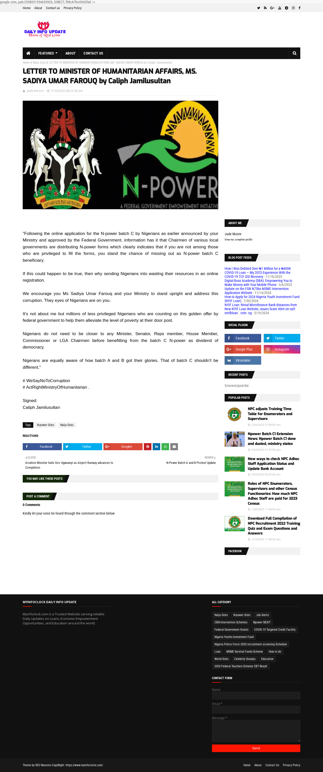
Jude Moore (35, 91)
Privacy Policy (73, 8)
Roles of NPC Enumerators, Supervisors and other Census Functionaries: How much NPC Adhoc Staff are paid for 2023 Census (273, 493)
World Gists (221, 659)
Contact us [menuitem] (93, 53)
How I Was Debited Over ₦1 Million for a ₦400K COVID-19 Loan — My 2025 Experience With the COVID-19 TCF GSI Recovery (258, 273)
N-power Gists (45, 425)
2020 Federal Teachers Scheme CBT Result (240, 666)
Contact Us (272, 765)
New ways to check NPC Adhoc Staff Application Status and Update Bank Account (273, 464)
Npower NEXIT (262, 622)
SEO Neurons (43, 765)
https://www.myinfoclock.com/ (84, 765)
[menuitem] (29, 53)
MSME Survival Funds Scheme (244, 651)
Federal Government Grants (231, 629)
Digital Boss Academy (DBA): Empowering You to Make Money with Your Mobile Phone (258, 283)
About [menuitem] (70, 53)
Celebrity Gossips (244, 659)
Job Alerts (262, 615)
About (38, 8)
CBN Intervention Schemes (230, 622)
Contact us (53, 8)
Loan (217, 651)
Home (27, 8)
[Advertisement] (262, 136)
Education (267, 659)
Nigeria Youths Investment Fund (234, 637)
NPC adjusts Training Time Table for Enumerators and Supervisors (270, 414)
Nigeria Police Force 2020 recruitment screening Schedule (250, 644)
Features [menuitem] (46, 53)
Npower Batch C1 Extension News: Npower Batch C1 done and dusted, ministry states (272, 439)
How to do (275, 651)
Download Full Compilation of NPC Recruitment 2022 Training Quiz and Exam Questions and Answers (274, 526)
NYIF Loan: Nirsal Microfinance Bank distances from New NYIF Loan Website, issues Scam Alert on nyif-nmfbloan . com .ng (261, 309)
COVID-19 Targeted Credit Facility (274, 629)
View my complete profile (238, 239)
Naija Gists (39, 62)
